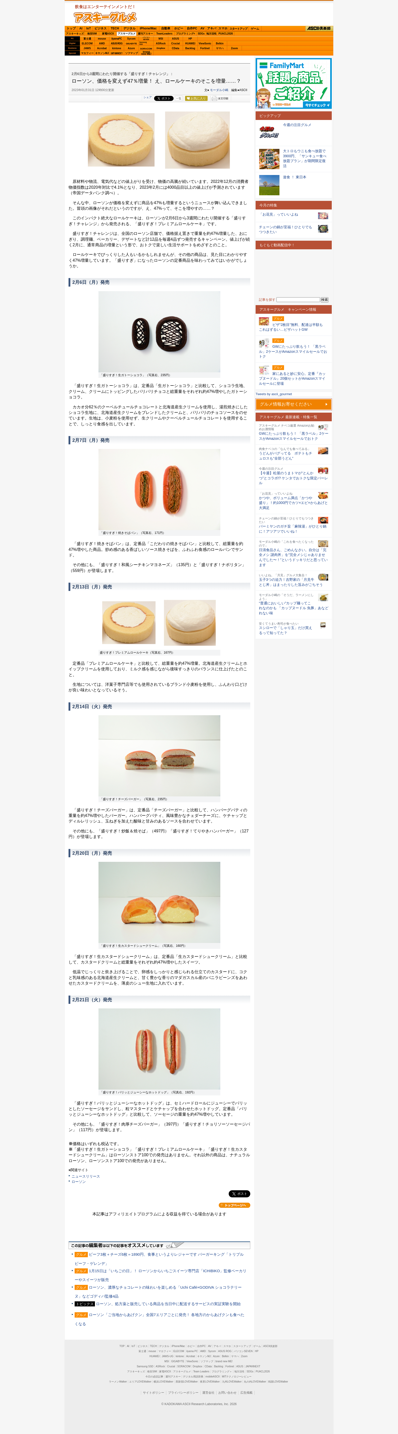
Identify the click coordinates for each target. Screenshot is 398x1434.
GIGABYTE (131, 43)
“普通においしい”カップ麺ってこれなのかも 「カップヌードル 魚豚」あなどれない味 (293, 608)
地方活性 (211, 33)
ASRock (160, 43)
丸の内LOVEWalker (255, 1381)
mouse (102, 38)
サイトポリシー (153, 1392)
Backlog (190, 48)
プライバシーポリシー (183, 1392)
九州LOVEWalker (232, 1381)
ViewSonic (205, 43)
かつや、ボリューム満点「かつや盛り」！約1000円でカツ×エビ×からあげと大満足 (293, 503)
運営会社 (208, 1392)
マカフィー (87, 53)
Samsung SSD (145, 1366)
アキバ (211, 28)
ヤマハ (220, 48)
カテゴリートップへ (234, 1205)
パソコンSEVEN (146, 38)
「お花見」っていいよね (278, 214)
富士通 (87, 38)
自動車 (165, 28)
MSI (161, 38)
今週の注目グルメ (297, 125)
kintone (116, 48)
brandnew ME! (146, 53)
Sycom (131, 38)
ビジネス (100, 28)
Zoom (234, 48)
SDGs (201, 33)
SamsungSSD (143, 43)
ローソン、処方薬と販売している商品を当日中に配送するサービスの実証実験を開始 (168, 1304)
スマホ (222, 28)
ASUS (175, 38)
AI (80, 28)
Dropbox (161, 48)
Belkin (219, 43)
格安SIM (92, 33)
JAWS (87, 48)
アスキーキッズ (75, 33)
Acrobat (102, 48)
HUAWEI (190, 43)
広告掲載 (246, 1392)
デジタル (129, 28)
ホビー (178, 28)
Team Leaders (201, 1371)
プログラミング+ (185, 33)
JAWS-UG (167, 1356)
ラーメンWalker (118, 1381)
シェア (147, 97)
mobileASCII (213, 1376)
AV (203, 28)
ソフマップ (131, 53)
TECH (115, 28)
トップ (71, 28)
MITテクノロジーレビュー (237, 1376)
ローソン (79, 1182)
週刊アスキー (145, 33)
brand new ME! (224, 1361)
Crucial (175, 43)
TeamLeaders (164, 33)
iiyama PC (192, 1351)
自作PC (192, 28)
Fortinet (205, 48)
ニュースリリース (86, 1176)
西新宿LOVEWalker (187, 1381)
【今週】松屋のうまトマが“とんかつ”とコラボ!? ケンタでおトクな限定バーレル (293, 478)
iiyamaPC (116, 38)
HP (190, 38)
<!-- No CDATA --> (294, 273)
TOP (122, 1346)
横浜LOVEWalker (163, 1381)
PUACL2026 (226, 33)
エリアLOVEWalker (140, 1381)
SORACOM (184, 1366)
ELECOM (87, 43)
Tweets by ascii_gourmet (274, 394)
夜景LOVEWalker (210, 1381)
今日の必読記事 (154, 1376)
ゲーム (255, 28)
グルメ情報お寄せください (286, 404)
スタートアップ (238, 28)
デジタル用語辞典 (193, 1376)
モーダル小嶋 (219, 90)
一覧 (178, 98)
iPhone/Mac (148, 28)
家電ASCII (108, 33)
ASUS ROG (116, 43)
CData (175, 48)
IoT (88, 28)
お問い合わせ (227, 1392)
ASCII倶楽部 (319, 28)
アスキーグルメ (127, 33)
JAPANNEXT (117, 53)
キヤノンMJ (102, 53)
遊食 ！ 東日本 (294, 177)
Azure (131, 48)
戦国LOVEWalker (278, 1381)
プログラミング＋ (222, 1371)
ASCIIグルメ (105, 17)
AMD (102, 43)
